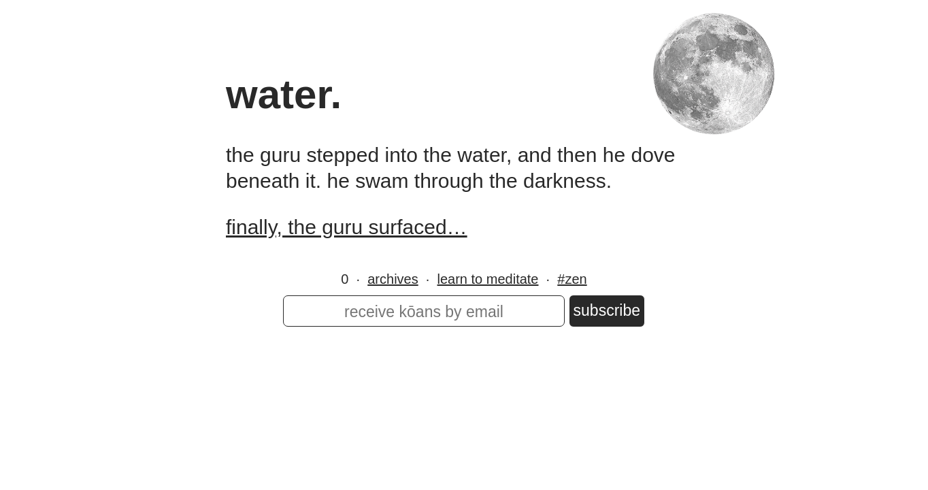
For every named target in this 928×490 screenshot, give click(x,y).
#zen (571, 279)
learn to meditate (488, 279)
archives (392, 279)
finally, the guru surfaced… (346, 227)
